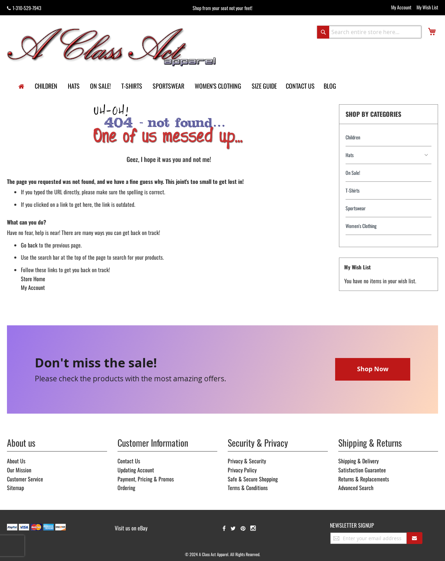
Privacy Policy (242, 470)
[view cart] (432, 31)
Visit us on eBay (131, 528)
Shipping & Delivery (358, 461)
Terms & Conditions (248, 487)
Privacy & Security (247, 461)
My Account (401, 7)
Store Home (33, 279)
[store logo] (112, 46)
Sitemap (15, 487)
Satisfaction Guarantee (362, 470)
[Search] (323, 32)
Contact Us (129, 461)
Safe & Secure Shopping (253, 479)
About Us (16, 461)
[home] (21, 86)
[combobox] (369, 32)
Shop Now (372, 369)
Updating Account (136, 470)
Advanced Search (355, 487)
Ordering (126, 487)
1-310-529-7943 (24, 7)
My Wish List (427, 7)
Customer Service (25, 479)
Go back (29, 245)
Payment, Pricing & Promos (146, 479)
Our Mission (19, 470)
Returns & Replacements (363, 479)
